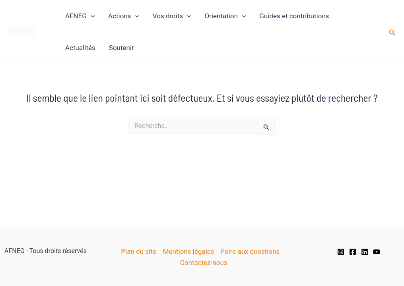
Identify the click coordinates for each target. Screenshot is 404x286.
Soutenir (121, 48)
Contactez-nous (203, 263)
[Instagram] (340, 251)
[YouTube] (376, 251)
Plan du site (138, 251)
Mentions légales (188, 251)
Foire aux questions (250, 251)
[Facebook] (352, 251)
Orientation (225, 16)
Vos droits (172, 16)
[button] (392, 32)
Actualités (80, 48)
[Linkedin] (364, 251)
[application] (91, 16)
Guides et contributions (294, 16)
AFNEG (80, 16)
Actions (123, 16)
